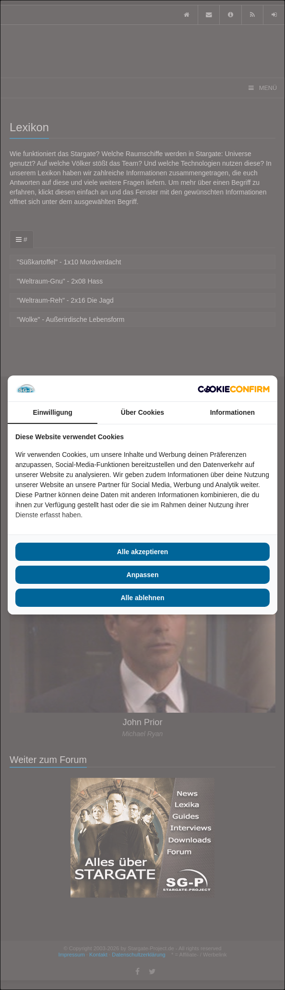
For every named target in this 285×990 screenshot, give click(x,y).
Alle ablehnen (142, 598)
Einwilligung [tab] (52, 412)
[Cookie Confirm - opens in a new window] (234, 388)
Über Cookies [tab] (142, 412)
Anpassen (143, 575)
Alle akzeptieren (142, 552)
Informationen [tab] (232, 412)
